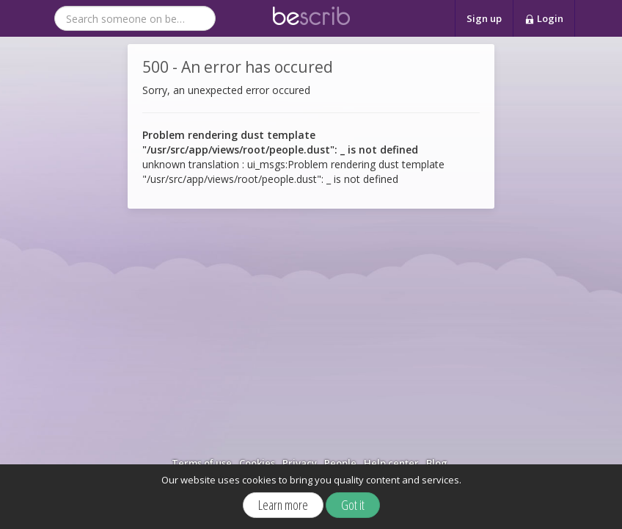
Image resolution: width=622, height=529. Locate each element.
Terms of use (202, 462)
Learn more (283, 505)
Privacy (299, 462)
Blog (436, 462)
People (340, 462)
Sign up (484, 18)
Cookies (257, 462)
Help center (391, 462)
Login (543, 19)
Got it (353, 505)
